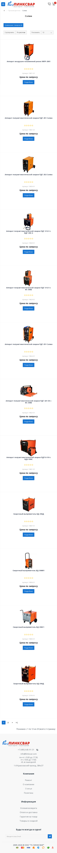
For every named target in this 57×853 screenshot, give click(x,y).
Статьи (28, 788)
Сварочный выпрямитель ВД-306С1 (28, 627)
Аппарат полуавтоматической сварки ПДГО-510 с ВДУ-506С (28, 458)
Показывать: (36, 32)
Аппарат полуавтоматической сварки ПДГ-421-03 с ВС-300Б (28, 402)
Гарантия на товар (28, 816)
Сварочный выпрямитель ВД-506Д (28, 684)
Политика (28, 793)
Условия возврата (28, 808)
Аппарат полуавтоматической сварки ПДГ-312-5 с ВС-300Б (28, 289)
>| (17, 722)
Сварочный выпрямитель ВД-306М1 (28, 571)
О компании (28, 784)
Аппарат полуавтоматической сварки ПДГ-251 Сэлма (28, 118)
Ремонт (28, 780)
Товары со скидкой (28, 821)
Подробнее (28, 82)
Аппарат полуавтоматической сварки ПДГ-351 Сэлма (28, 344)
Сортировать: (9, 32)
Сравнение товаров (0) (13, 25)
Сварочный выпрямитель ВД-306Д (28, 514)
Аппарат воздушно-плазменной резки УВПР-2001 (28, 62)
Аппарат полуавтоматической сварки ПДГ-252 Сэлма (28, 175)
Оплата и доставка (28, 812)
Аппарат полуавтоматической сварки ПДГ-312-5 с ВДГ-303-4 (28, 232)
